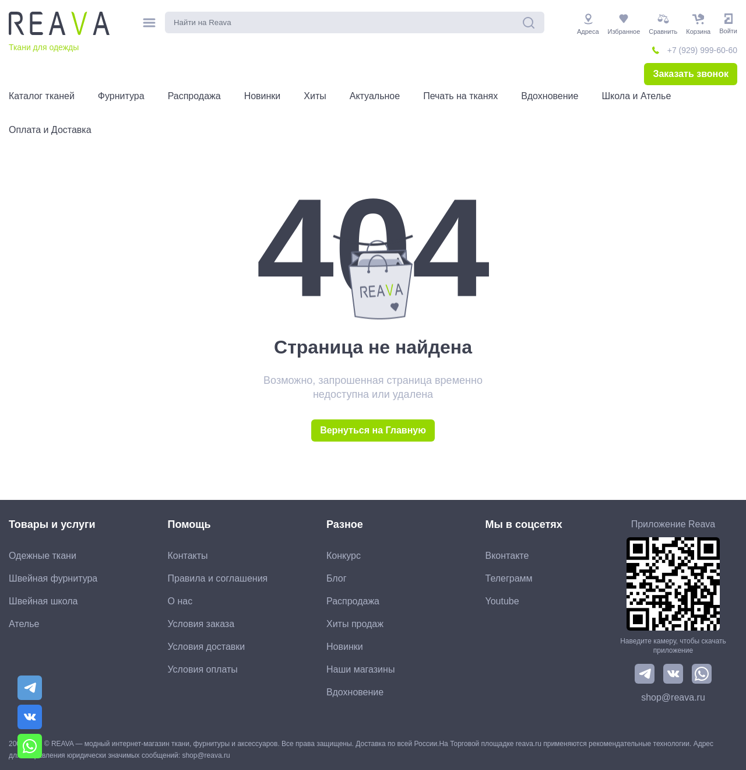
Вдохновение (354, 692)
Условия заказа (201, 624)
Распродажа (352, 601)
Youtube (502, 601)
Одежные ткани (42, 556)
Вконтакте (507, 556)
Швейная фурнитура (53, 578)
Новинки (344, 647)
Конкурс (343, 556)
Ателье (24, 624)
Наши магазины (360, 669)
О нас (180, 601)
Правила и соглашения (218, 578)
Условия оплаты (203, 669)
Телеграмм (509, 578)
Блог (336, 578)
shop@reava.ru (673, 697)
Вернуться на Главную (373, 430)
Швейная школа (43, 601)
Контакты (188, 556)
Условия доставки (206, 647)
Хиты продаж (354, 624)
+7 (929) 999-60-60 (702, 50)
